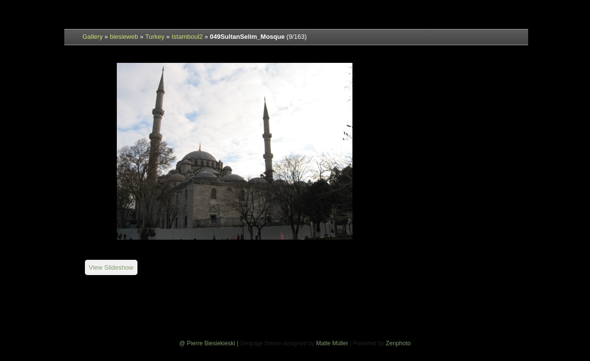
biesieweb (124, 36)
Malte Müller (332, 343)
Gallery (92, 36)
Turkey (154, 36)
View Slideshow (111, 267)
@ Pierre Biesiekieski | (209, 343)
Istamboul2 (187, 36)
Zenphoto (398, 343)
